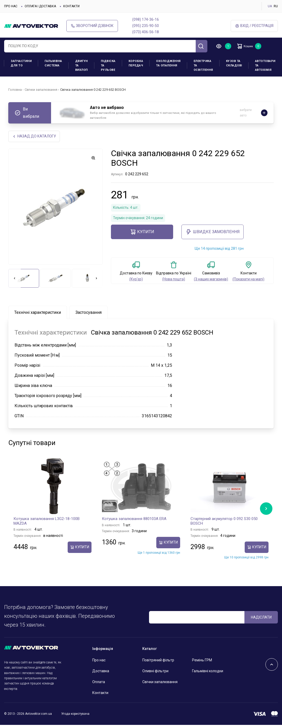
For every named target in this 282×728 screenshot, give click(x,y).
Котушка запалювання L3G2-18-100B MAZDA (46, 521)
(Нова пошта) (173, 280)
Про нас (10, 6)
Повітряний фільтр (158, 660)
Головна (15, 90)
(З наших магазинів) (211, 280)
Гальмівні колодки (207, 671)
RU (276, 6)
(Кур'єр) (136, 280)
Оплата (98, 682)
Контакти (71, 6)
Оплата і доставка (40, 6)
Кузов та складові (234, 63)
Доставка (100, 671)
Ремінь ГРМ (202, 660)
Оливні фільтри (155, 671)
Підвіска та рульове (108, 65)
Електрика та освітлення (203, 65)
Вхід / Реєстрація (254, 26)
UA (270, 6)
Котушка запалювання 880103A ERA (134, 519)
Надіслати (261, 617)
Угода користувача (75, 714)
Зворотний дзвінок (92, 26)
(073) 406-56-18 (145, 32)
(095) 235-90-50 (145, 26)
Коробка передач (136, 63)
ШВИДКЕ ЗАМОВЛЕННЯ (213, 232)
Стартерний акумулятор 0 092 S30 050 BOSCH (224, 521)
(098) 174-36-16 (145, 19)
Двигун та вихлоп (81, 65)
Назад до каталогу (35, 136)
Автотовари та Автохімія (265, 65)
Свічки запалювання (41, 90)
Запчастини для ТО (21, 63)
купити (142, 232)
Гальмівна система (53, 63)
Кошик (247, 46)
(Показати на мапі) (248, 280)
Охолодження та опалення (168, 63)
